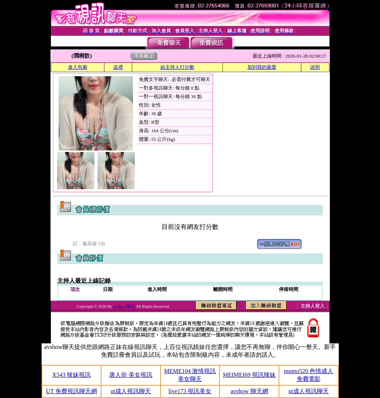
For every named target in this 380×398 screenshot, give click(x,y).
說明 (315, 67)
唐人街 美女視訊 (130, 375)
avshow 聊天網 (249, 391)
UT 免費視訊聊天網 (71, 391)
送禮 (118, 67)
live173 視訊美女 (189, 391)
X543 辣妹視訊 (71, 375)
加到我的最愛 (261, 67)
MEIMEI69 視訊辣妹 (249, 375)
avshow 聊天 (124, 306)
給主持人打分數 (177, 67)
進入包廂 (77, 67)
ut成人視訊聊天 (131, 391)
